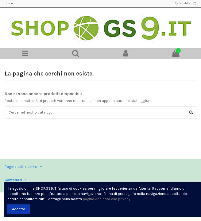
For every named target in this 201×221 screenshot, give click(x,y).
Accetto (18, 209)
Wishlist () (185, 3)
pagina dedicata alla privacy (106, 199)
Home (9, 3)
